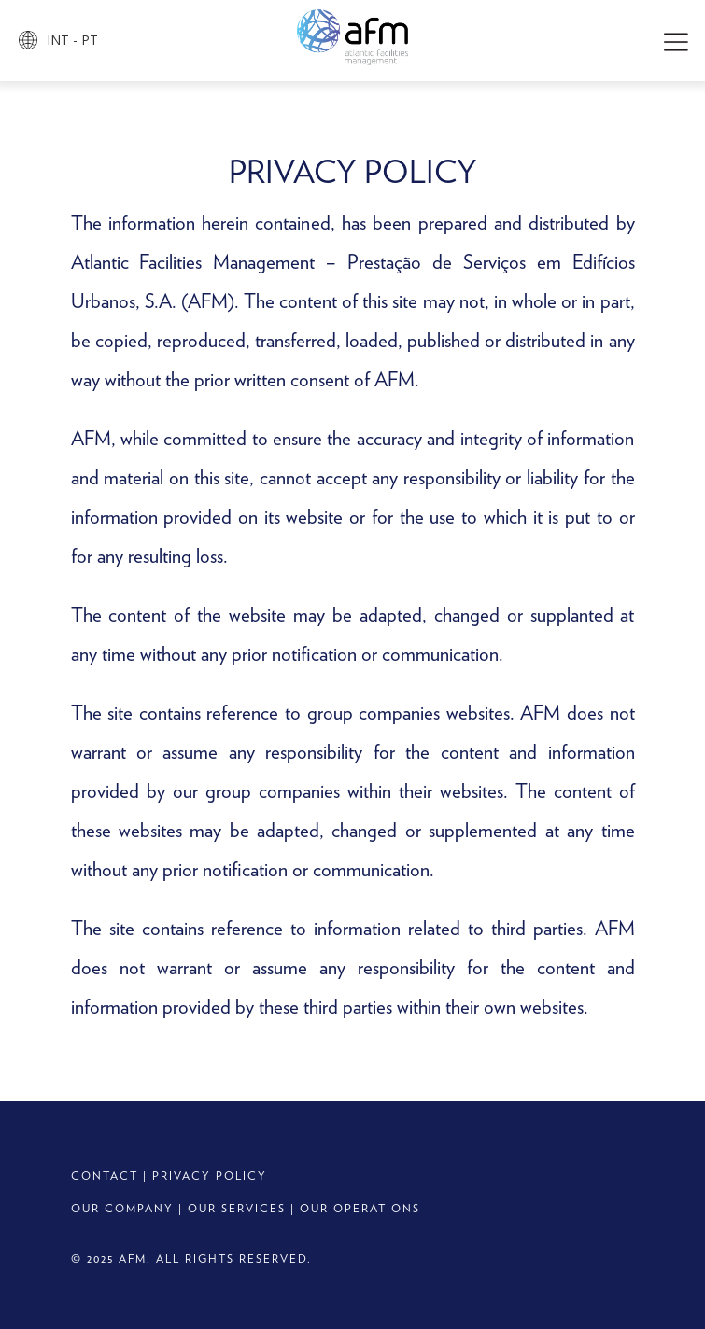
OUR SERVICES (237, 1208)
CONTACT (104, 1175)
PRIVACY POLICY (209, 1175)
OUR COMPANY (122, 1208)
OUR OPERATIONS (360, 1208)
